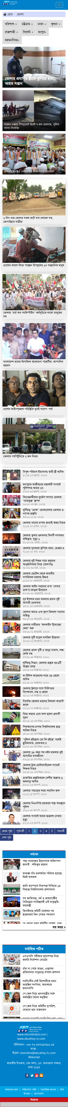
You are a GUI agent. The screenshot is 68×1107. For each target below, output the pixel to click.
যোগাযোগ (39, 1093)
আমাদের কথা (12, 1089)
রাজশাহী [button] (11, 32)
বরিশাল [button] (11, 24)
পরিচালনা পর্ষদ (29, 1089)
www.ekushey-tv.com (31, 1039)
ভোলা (20, 14)
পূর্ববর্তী (20, 831)
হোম (8, 14)
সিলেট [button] (28, 32)
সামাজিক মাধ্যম (48, 1089)
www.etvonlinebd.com (31, 1034)
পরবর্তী (61, 831)
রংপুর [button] (42, 32)
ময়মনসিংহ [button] (12, 40)
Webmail (34, 1057)
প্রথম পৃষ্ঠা (7, 831)
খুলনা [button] (55, 24)
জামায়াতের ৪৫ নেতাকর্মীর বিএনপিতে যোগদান (29, 171)
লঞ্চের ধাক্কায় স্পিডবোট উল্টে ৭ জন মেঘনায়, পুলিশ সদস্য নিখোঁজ (31, 126)
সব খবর (59, 927)
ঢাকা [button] (42, 24)
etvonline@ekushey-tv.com (38, 1053)
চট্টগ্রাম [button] (27, 24)
